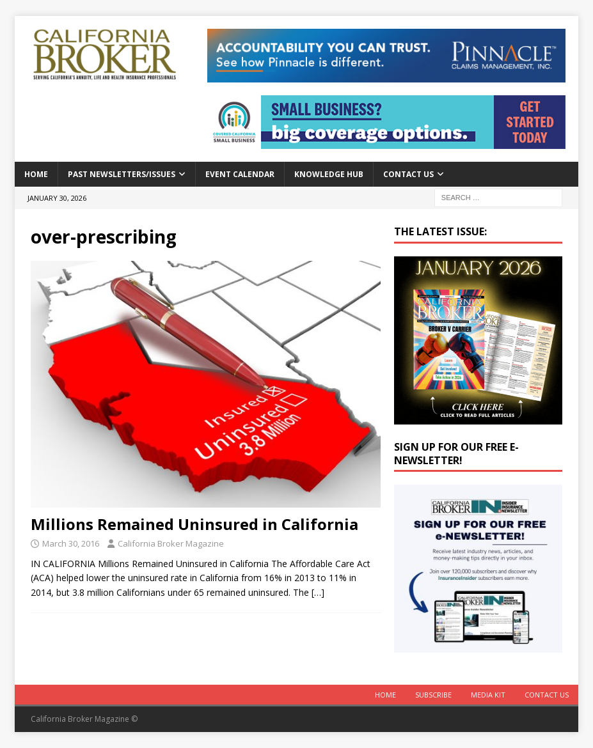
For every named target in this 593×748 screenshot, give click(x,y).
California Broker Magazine (171, 543)
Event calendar (239, 174)
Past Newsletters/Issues (121, 174)
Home (36, 174)
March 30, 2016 (70, 543)
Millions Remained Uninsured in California (194, 523)
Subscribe (433, 694)
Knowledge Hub (328, 174)
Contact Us (408, 174)
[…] (318, 592)
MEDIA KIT (488, 694)
